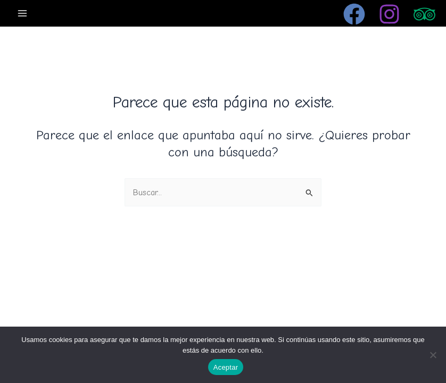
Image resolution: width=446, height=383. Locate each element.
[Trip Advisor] (424, 14)
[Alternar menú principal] (23, 13)
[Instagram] (389, 14)
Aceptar (225, 367)
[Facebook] (354, 14)
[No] (432, 354)
